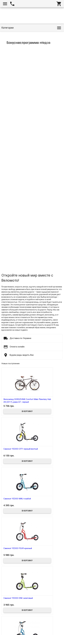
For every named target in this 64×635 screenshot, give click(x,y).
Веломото (7, 634)
